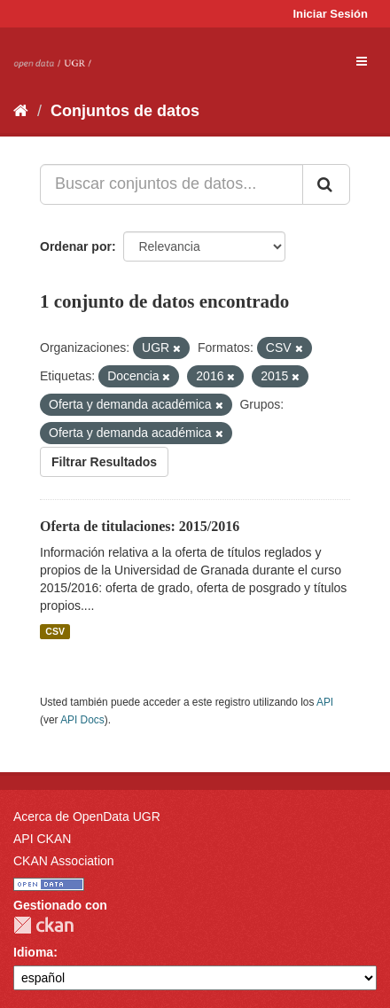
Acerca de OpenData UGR (86, 816)
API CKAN (42, 839)
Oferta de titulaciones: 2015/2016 (139, 526)
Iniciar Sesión (330, 13)
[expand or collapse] (362, 61)
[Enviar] (326, 184)
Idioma (33, 952)
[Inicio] (20, 111)
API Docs (82, 720)
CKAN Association (63, 861)
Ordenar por (76, 246)
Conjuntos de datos (125, 111)
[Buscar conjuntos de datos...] (171, 184)
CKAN (43, 925)
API (324, 702)
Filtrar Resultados (104, 462)
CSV (55, 631)
